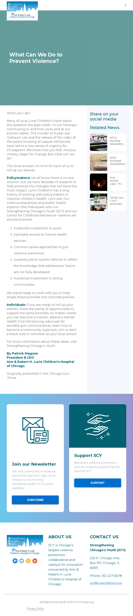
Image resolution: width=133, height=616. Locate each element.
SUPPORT (98, 483)
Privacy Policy (35, 608)
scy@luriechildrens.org (106, 583)
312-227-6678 (111, 576)
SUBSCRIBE (35, 500)
